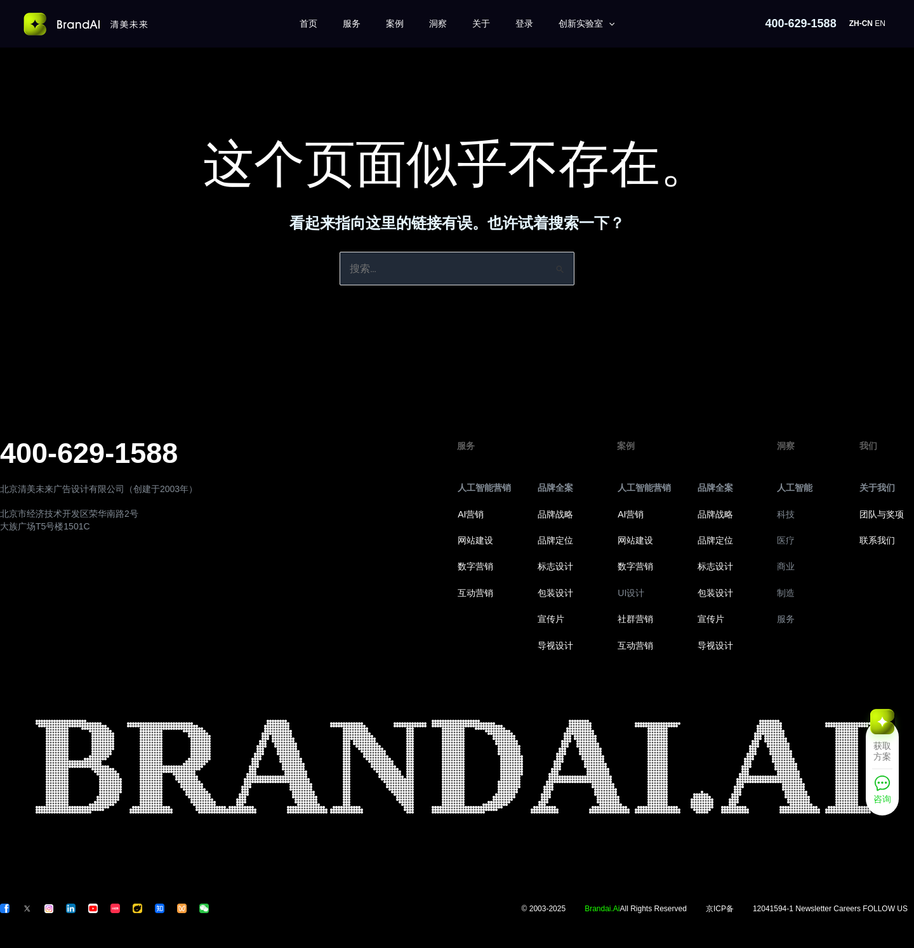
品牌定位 (555, 540)
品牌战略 (555, 514)
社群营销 (635, 619)
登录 (524, 23)
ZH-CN (861, 23)
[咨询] (882, 793)
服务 (352, 23)
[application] (608, 24)
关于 (481, 23)
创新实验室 (586, 24)
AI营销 (471, 514)
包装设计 (555, 593)
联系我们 (877, 540)
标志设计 (555, 566)
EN (880, 23)
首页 (308, 23)
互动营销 (475, 593)
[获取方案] (882, 743)
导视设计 (555, 645)
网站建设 (475, 540)
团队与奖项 (881, 514)
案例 (395, 23)
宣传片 (551, 619)
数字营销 (475, 566)
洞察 (438, 23)
